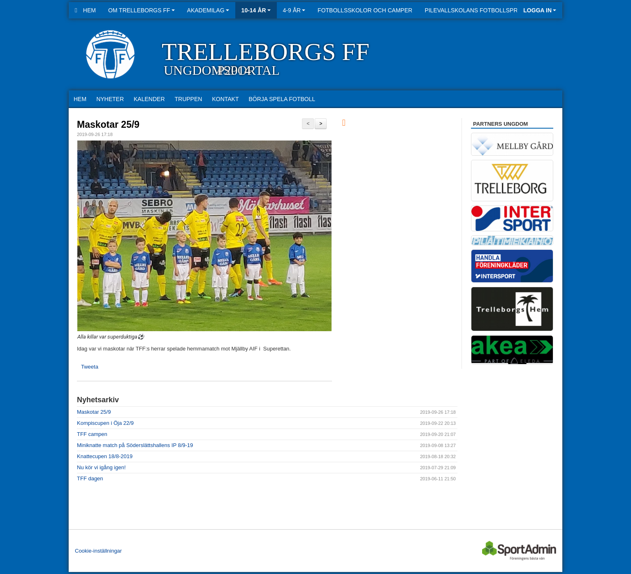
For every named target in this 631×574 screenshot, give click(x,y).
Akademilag (208, 10)
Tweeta (89, 367)
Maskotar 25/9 (108, 124)
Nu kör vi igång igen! (101, 467)
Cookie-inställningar (98, 551)
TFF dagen (90, 478)
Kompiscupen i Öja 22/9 (105, 423)
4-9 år (294, 10)
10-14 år (256, 10)
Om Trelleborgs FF (141, 10)
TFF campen (92, 434)
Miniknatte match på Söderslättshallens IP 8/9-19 (135, 445)
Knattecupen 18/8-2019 (104, 456)
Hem (85, 10)
